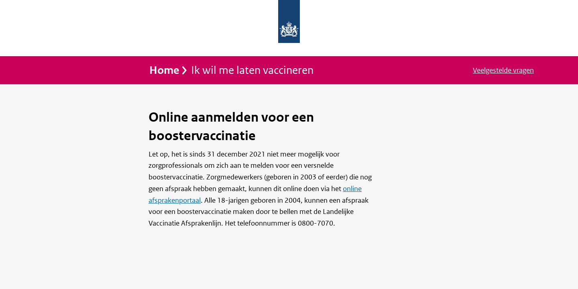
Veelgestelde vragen (503, 70)
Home (164, 70)
